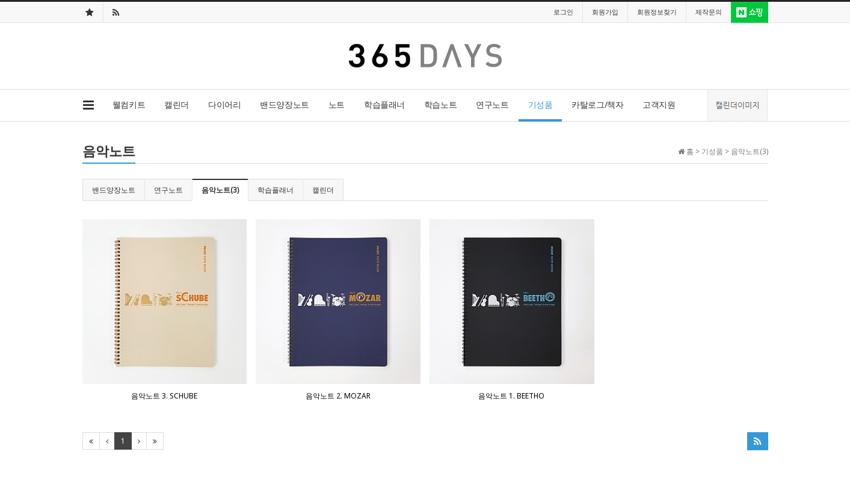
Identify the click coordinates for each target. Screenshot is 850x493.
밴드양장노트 (284, 104)
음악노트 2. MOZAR (338, 396)
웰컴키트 (128, 104)
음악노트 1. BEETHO (511, 396)
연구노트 (492, 104)
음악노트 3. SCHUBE (164, 396)
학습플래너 (384, 104)
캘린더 (176, 104)
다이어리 (224, 104)
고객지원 (658, 104)
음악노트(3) (220, 190)
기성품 (540, 104)
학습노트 (440, 104)
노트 (336, 104)
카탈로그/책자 (597, 104)
